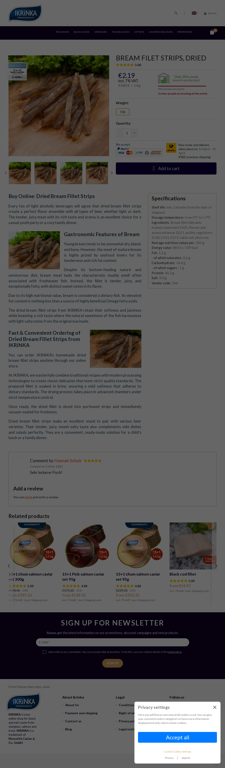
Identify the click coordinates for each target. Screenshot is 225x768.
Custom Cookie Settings (177, 751)
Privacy (169, 757)
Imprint (186, 757)
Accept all (177, 737)
